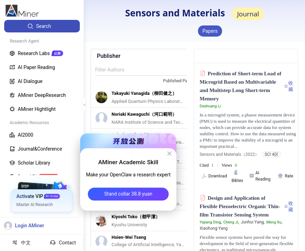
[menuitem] (42, 26)
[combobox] (182, 81)
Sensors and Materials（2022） (229, 154)
